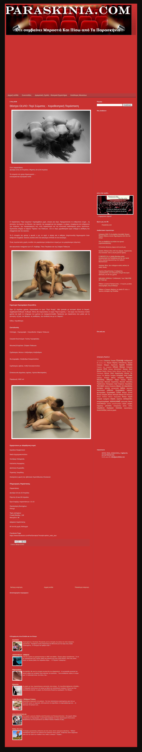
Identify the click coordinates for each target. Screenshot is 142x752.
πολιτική (119, 408)
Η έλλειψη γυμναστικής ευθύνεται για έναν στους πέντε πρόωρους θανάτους (46, 731)
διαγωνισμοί (101, 390)
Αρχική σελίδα (13, 95)
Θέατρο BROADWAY (115, 369)
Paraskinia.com (107, 225)
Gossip (120, 360)
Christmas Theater (110, 361)
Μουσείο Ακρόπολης (111, 382)
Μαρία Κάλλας (120, 380)
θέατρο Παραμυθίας (115, 396)
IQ (97, 362)
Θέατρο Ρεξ (100, 375)
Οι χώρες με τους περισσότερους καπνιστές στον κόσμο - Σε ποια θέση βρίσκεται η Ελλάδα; (51, 686)
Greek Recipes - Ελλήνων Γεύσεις (24, 699)
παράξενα (100, 408)
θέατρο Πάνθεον (102, 396)
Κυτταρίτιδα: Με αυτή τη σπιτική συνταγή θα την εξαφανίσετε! (41, 671)
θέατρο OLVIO (20, 544)
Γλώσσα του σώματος (104, 367)
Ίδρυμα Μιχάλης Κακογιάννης (117, 363)
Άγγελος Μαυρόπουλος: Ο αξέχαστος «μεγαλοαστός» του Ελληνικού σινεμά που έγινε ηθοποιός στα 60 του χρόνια (114, 272)
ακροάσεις (128, 386)
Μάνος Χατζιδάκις (117, 378)
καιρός (113, 399)
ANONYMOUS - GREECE (20, 655)
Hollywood (128, 361)
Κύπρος (106, 378)
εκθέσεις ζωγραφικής (116, 390)
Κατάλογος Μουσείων (79, 95)
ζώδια (118, 392)
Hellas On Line (17, 729)
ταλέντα (109, 410)
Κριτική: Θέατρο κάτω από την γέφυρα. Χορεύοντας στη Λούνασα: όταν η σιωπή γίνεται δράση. (115, 251)
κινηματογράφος (103, 401)
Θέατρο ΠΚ (128, 373)
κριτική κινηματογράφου (114, 403)
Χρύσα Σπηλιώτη (110, 386)
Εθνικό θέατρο (119, 367)
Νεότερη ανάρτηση (16, 587)
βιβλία (122, 388)
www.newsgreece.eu (19, 714)
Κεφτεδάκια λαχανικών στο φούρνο (34, 701)
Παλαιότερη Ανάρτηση (82, 587)
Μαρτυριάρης (16, 669)
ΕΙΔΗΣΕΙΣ (15, 640)
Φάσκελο (15, 684)
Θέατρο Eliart (127, 369)
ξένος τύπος (127, 406)
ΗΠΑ (105, 369)
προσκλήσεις (128, 408)
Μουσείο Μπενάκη (126, 382)
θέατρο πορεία (127, 397)
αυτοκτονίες (115, 388)
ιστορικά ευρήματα (103, 399)
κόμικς (124, 403)
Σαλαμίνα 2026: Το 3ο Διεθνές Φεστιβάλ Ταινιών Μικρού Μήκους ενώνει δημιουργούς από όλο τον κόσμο (114, 236)
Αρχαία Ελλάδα (125, 365)
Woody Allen (102, 362)
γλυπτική (129, 388)
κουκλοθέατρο (101, 403)
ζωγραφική (111, 392)
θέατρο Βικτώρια (113, 394)
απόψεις (100, 388)
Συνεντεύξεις (26, 95)
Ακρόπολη (114, 365)
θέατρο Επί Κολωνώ (125, 394)
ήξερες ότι (120, 386)
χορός (114, 410)
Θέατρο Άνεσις (102, 371)
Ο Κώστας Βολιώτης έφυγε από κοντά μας (112, 247)
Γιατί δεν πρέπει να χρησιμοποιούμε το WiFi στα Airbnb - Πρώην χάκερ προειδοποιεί (49, 656)
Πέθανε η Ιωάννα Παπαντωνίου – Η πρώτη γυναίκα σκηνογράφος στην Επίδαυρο (115, 284)
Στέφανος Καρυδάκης (125, 384)
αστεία (107, 388)
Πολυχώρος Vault (111, 384)
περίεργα (110, 408)
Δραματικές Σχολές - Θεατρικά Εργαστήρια (51, 95)
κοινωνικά (115, 401)
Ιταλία (125, 375)
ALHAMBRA (100, 360)
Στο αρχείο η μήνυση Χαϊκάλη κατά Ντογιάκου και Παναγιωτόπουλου (44, 716)
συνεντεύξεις (102, 410)
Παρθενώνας (101, 384)
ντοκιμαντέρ (117, 406)
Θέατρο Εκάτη (111, 371)
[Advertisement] (51, 52)
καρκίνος (119, 399)
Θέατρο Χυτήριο (110, 375)
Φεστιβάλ (100, 386)
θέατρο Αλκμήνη (102, 394)
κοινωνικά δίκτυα (126, 401)
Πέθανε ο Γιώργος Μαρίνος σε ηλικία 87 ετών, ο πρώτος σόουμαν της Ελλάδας (114, 290)
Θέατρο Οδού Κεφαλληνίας (113, 373)
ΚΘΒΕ (130, 375)
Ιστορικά (119, 375)
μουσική (108, 406)
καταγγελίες (127, 399)
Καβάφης (99, 377)
